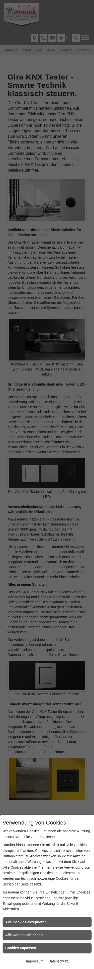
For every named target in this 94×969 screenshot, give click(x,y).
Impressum (34, 961)
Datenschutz (58, 961)
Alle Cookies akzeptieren (26, 922)
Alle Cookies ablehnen (24, 935)
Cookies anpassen (20, 948)
